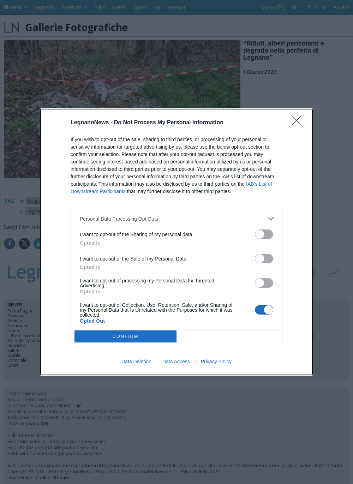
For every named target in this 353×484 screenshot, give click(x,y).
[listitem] (176, 218)
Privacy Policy (216, 361)
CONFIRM (125, 336)
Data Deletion (136, 361)
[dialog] (176, 242)
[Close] (298, 123)
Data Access (176, 361)
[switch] (264, 234)
